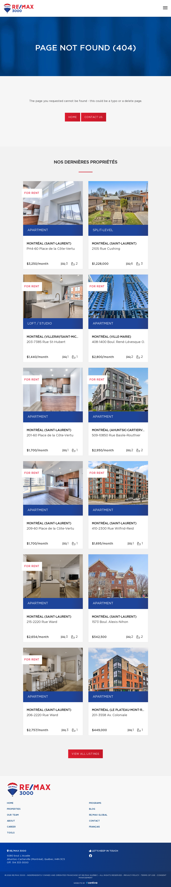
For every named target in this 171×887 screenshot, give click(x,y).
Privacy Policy (131, 875)
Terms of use (148, 875)
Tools (11, 833)
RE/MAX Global (98, 815)
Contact (94, 821)
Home (72, 117)
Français (94, 827)
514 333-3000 (20, 863)
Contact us (93, 117)
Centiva (91, 883)
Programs (95, 803)
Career (11, 827)
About (11, 821)
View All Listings (85, 754)
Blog (92, 809)
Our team (13, 815)
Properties (14, 809)
